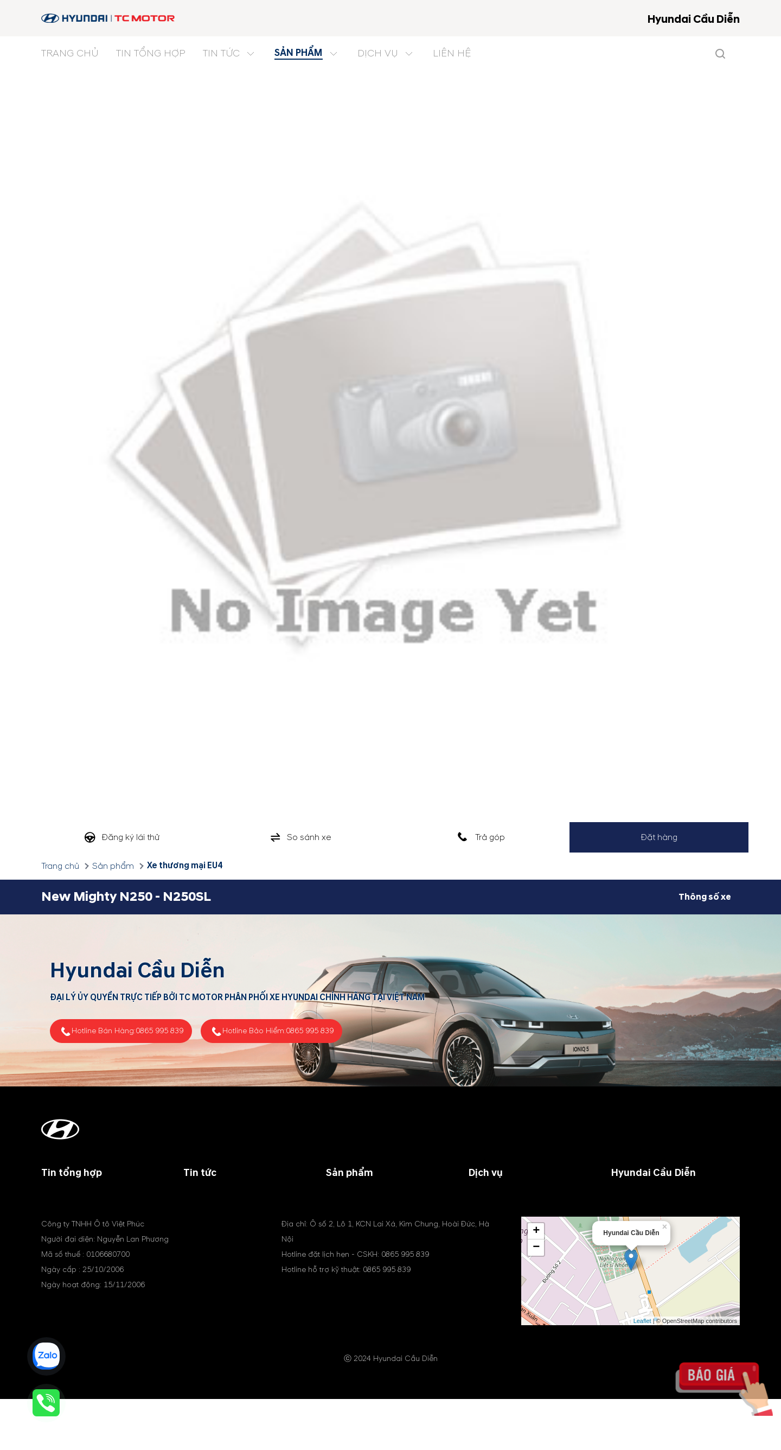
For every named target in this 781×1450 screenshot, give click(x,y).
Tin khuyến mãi (213, 1210)
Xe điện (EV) (350, 1236)
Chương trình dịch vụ (510, 1197)
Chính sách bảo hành (509, 1210)
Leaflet (642, 1373)
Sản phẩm (113, 866)
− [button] (536, 1300)
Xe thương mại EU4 (184, 865)
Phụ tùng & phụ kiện (507, 1223)
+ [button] (536, 1283)
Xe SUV (340, 1210)
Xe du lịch (345, 1197)
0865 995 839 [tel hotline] (159, 1030)
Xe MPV (341, 1223)
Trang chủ (60, 866)
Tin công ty (205, 1197)
